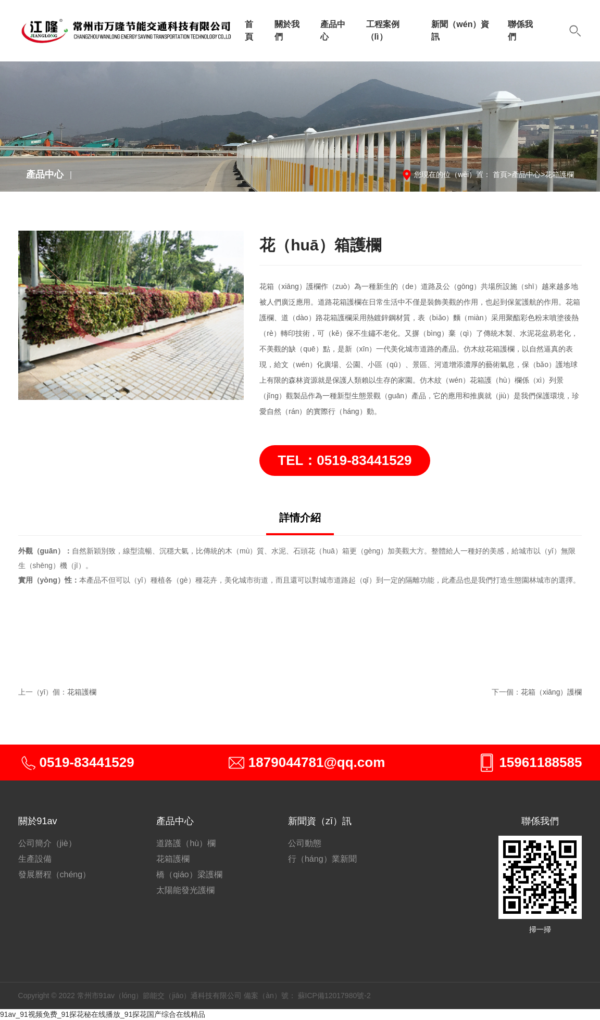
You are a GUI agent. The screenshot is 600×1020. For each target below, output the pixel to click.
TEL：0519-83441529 (344, 460)
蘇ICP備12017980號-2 (334, 995)
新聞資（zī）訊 (320, 821)
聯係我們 (520, 30)
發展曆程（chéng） (54, 874)
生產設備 (35, 858)
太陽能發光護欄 (185, 890)
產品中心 (332, 30)
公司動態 (304, 843)
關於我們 (286, 30)
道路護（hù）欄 (186, 843)
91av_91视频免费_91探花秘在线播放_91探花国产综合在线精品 (102, 1014)
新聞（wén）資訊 (460, 30)
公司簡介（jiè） (47, 843)
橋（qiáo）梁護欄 (189, 874)
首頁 (249, 30)
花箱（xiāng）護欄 (551, 692)
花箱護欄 (559, 174)
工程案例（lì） (382, 30)
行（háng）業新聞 (322, 858)
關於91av (37, 821)
